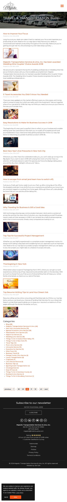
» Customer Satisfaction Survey (33, 439)
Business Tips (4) (12, 364)
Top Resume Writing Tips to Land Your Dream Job (25, 292)
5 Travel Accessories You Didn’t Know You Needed (25, 94)
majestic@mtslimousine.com (33, 431)
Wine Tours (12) (11, 351)
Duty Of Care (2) (11, 370)
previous (8, 389)
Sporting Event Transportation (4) (18, 366)
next (46, 389)
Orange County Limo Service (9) (17, 355)
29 (23, 389)
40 (41, 389)
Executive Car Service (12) (15, 349)
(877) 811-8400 (33, 429)
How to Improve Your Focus (15, 34)
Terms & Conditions (33, 455)
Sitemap (33, 446)
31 (31, 389)
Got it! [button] (6, 497)
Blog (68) (9, 324)
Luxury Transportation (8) (15, 357)
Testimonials (33, 443)
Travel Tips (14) (11, 343)
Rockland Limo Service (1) (15, 374)
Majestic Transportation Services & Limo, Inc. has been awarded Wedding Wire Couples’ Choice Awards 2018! (31, 63)
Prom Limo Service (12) (14, 345)
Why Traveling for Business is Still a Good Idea (23, 207)
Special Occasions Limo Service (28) (18, 330)
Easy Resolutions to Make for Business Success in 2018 (27, 123)
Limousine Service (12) (13, 347)
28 (19, 389)
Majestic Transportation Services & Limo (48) (22, 326)
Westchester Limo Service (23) (16, 332)
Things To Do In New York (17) (16, 341)
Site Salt (37, 465)
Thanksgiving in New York (14, 264)
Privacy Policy (33, 452)
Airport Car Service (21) (14, 334)
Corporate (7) (10, 359)
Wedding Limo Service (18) (15, 337)
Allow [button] (15, 497)
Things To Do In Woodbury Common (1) (20, 376)
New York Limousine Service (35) (17, 328)
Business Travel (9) (12, 353)
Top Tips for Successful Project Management (23, 236)
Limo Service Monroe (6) (14, 361)
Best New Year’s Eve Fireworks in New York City (24, 151)
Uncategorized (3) (12, 368)
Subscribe (33, 412)
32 (35, 389)
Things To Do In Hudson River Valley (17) (20, 339)
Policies (33, 449)
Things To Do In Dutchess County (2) (19, 372)
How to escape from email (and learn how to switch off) (28, 179)
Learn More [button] (19, 492)
